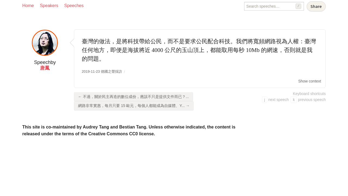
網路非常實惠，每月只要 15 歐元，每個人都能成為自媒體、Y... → (133, 105)
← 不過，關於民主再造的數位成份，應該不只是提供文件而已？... (133, 96)
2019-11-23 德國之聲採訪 (102, 71)
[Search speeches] (274, 6)
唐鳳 (45, 68)
